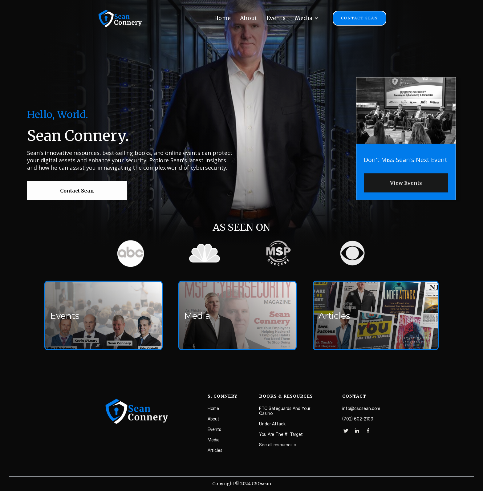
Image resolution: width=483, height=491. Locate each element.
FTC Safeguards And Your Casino (284, 411)
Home (222, 18)
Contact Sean (359, 18)
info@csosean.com (361, 408)
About (248, 18)
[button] (307, 18)
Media (214, 439)
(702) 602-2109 (357, 418)
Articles (215, 450)
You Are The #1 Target (281, 434)
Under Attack (272, 423)
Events (276, 18)
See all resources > (278, 444)
